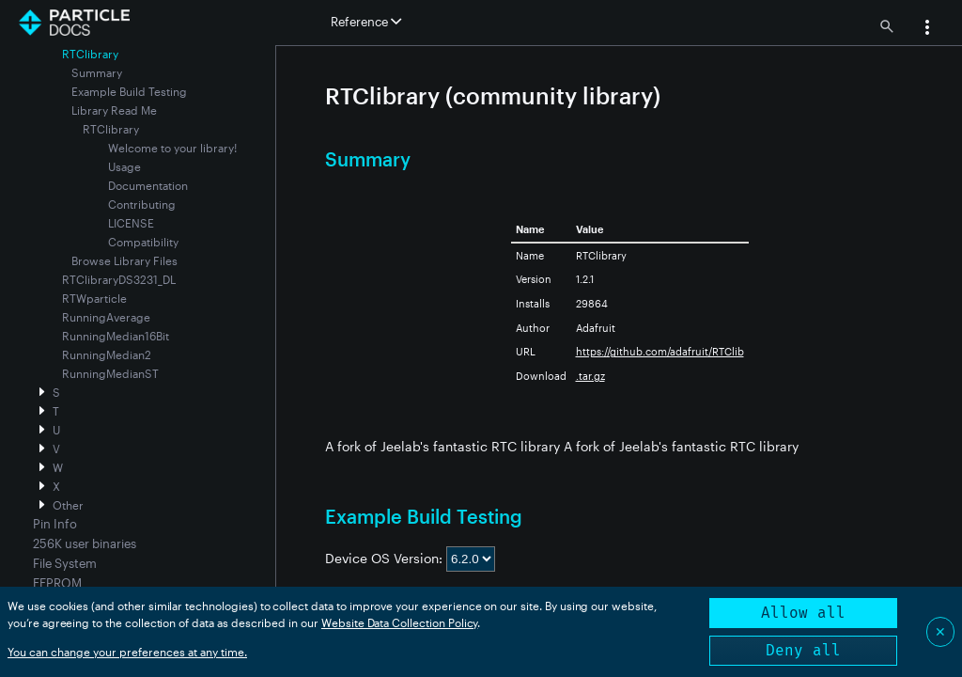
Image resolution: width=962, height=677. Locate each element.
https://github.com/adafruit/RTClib (660, 351)
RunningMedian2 (106, 354)
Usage (124, 166)
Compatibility (143, 241)
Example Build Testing (129, 91)
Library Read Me (114, 110)
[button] (927, 29)
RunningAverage (106, 316)
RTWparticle (94, 298)
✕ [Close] (940, 631)
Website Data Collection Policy (399, 622)
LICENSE (131, 222)
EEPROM (57, 582)
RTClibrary (111, 128)
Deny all (803, 650)
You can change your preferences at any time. (127, 651)
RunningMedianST (110, 373)
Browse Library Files (124, 260)
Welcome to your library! (172, 147)
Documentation (148, 185)
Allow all (803, 613)
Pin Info (55, 523)
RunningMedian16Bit (115, 335)
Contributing (142, 204)
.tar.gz (590, 376)
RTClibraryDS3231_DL (119, 279)
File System (65, 563)
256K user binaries (84, 543)
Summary (96, 72)
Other (68, 505)
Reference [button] (366, 21)
